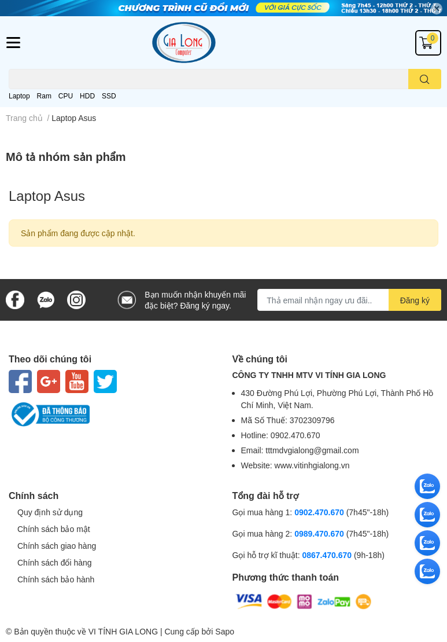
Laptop (19, 95)
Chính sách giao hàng (56, 546)
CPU (65, 95)
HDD (87, 95)
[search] (424, 79)
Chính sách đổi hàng (54, 562)
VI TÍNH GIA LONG (123, 631)
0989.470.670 (320, 533)
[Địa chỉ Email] (349, 300)
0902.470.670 (319, 512)
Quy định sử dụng (50, 512)
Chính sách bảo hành (55, 579)
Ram (44, 95)
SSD (109, 95)
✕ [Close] (436, 8)
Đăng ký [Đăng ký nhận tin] (415, 300)
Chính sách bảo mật (53, 529)
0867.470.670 (328, 555)
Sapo (224, 631)
